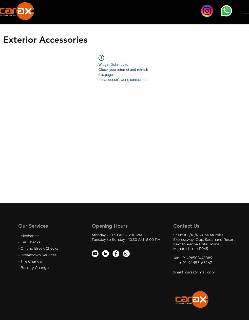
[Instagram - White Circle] (126, 253)
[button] (243, 11)
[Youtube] (95, 253)
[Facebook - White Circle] (115, 253)
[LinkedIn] (105, 253)
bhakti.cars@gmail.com (194, 272)
